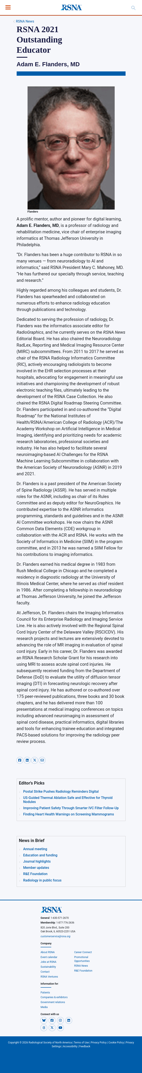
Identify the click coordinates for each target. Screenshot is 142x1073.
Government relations (53, 1002)
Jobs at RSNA (48, 961)
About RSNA (48, 952)
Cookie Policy (116, 1042)
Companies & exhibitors (54, 997)
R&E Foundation (83, 970)
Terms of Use (81, 1042)
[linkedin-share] (27, 759)
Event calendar (49, 957)
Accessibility (70, 1046)
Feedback (84, 1046)
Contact (45, 971)
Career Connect (83, 952)
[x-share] (35, 759)
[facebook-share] (20, 759)
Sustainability (48, 966)
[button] (44, 1020)
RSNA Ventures (49, 976)
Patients (45, 992)
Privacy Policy (99, 1042)
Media (44, 1007)
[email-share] (42, 759)
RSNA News (25, 21)
